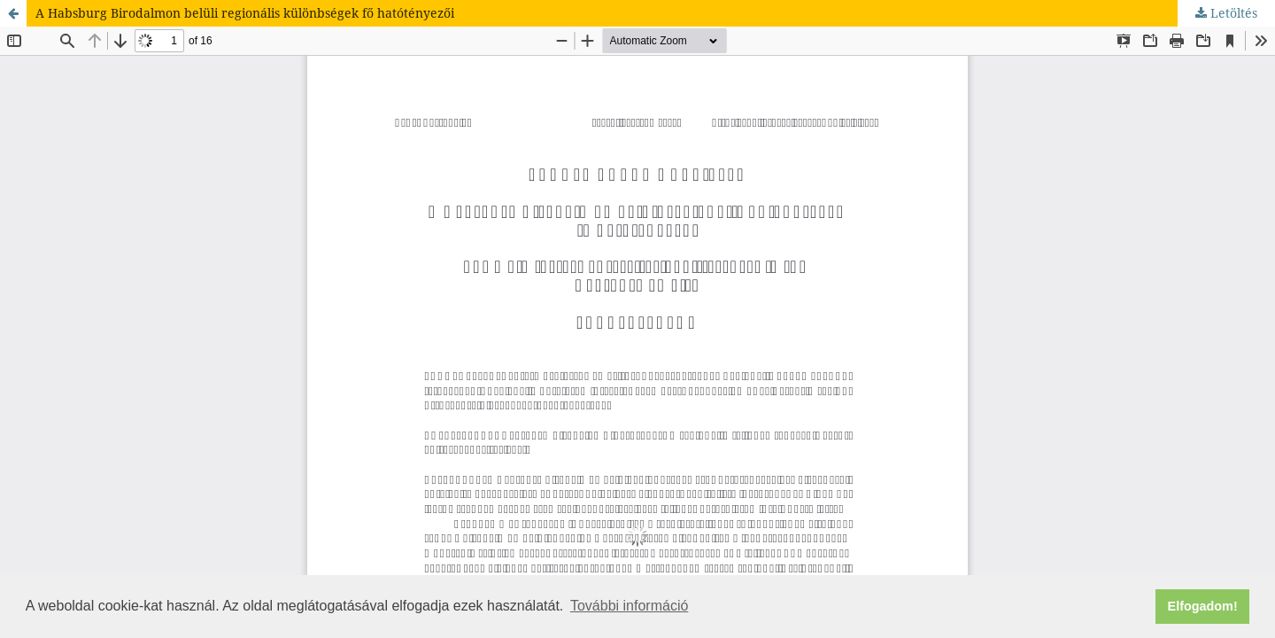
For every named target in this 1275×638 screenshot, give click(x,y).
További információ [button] (629, 605)
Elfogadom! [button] (1203, 606)
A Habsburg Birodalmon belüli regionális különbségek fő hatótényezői (244, 12)
